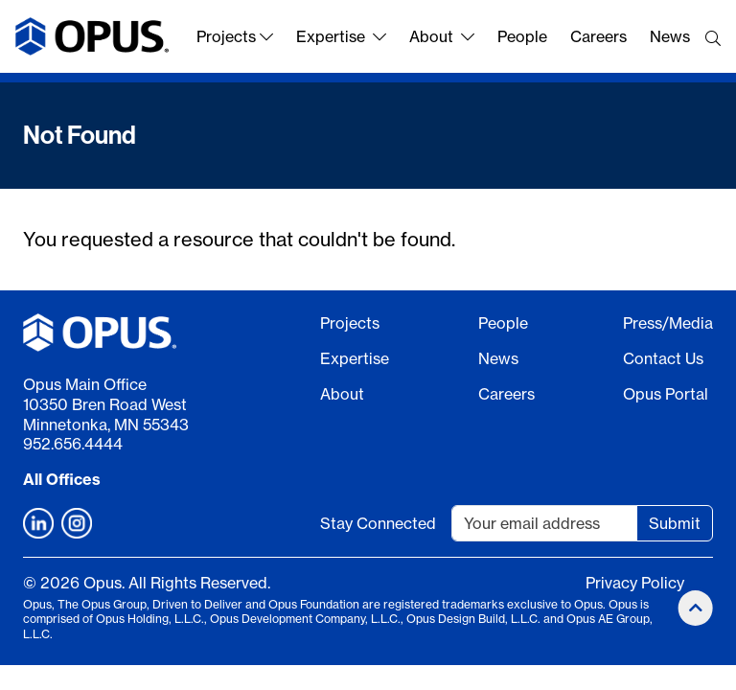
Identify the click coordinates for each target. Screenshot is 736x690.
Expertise (341, 36)
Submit (675, 523)
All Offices (62, 479)
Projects (234, 36)
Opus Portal (665, 393)
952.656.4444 (73, 443)
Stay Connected (378, 523)
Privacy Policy (635, 582)
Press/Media (668, 323)
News (670, 36)
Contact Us (663, 358)
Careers (598, 36)
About (441, 36)
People (522, 36)
